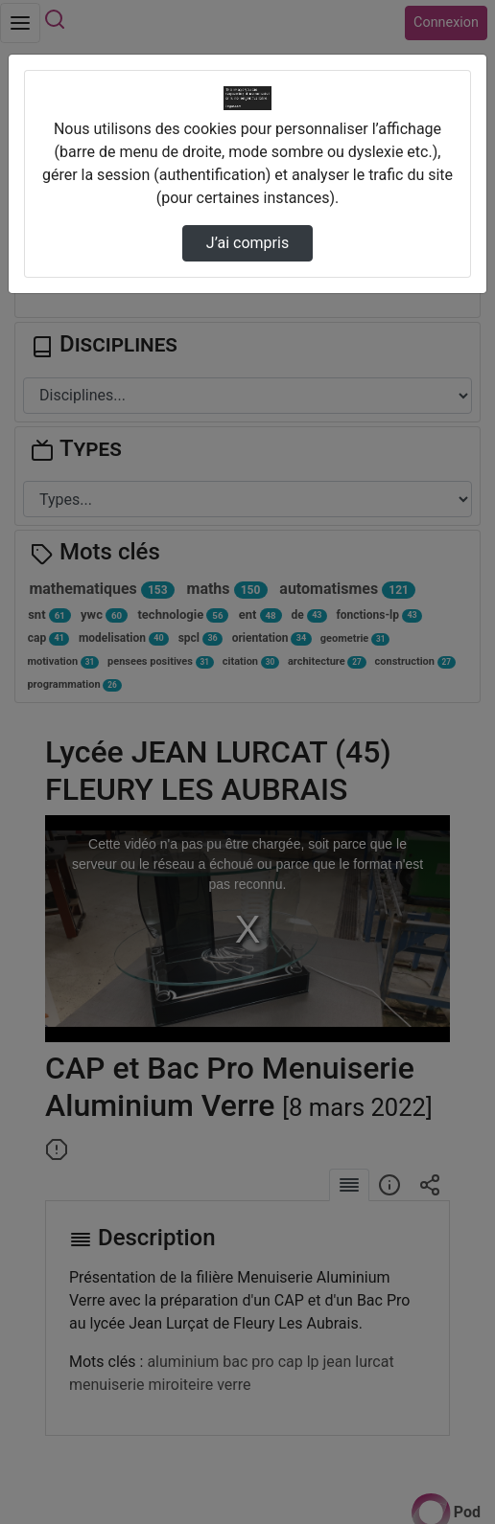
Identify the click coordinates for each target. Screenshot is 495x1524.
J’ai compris (247, 243)
